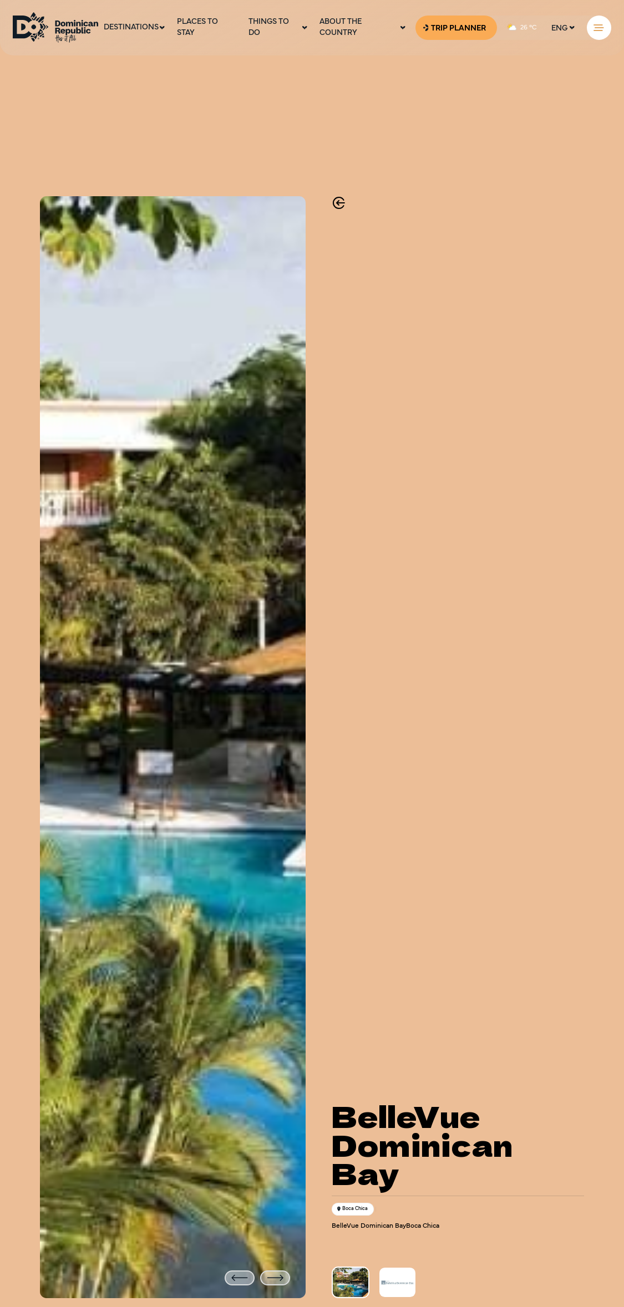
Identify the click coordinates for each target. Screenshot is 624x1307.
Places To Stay (197, 27)
